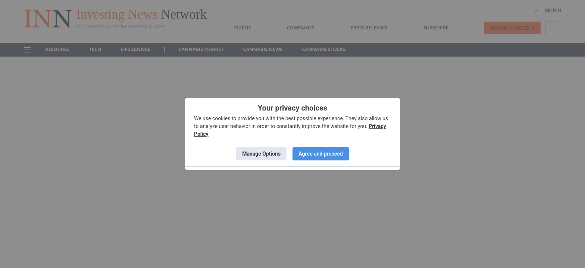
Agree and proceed (320, 154)
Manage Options (261, 154)
